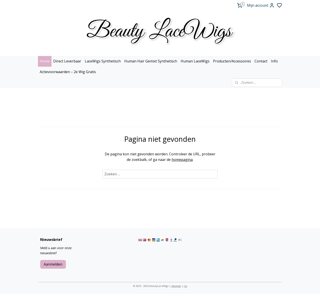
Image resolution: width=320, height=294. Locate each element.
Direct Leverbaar (67, 61)
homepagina (182, 159)
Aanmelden (53, 264)
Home (45, 61)
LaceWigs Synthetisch (103, 61)
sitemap (176, 286)
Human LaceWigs (195, 61)
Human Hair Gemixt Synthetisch (150, 61)
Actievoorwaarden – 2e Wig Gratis (68, 71)
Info (274, 61)
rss (185, 286)
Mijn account (261, 5)
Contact (261, 61)
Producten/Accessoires (232, 61)
